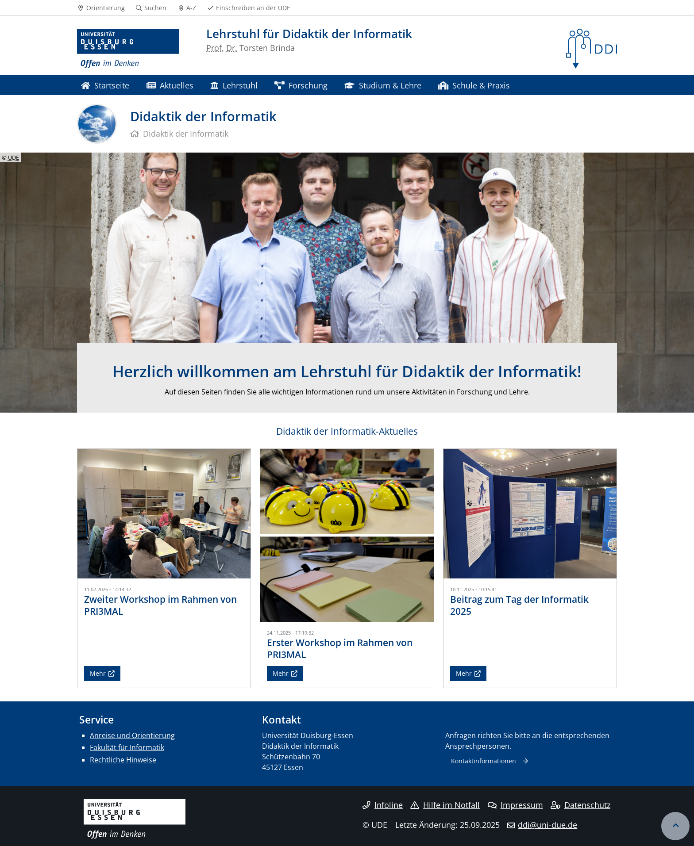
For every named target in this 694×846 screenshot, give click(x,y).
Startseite (105, 85)
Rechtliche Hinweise (123, 760)
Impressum (515, 805)
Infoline (382, 805)
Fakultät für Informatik (127, 747)
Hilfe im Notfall (445, 805)
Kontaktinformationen (483, 761)
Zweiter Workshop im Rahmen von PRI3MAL (160, 605)
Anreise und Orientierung (132, 735)
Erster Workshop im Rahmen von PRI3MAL (340, 648)
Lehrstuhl (233, 85)
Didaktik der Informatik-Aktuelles (347, 431)
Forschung (301, 85)
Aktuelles (170, 85)
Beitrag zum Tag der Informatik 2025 (519, 605)
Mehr (98, 673)
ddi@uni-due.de (547, 824)
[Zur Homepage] (128, 49)
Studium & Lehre (382, 85)
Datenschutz (580, 805)
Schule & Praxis (474, 85)
